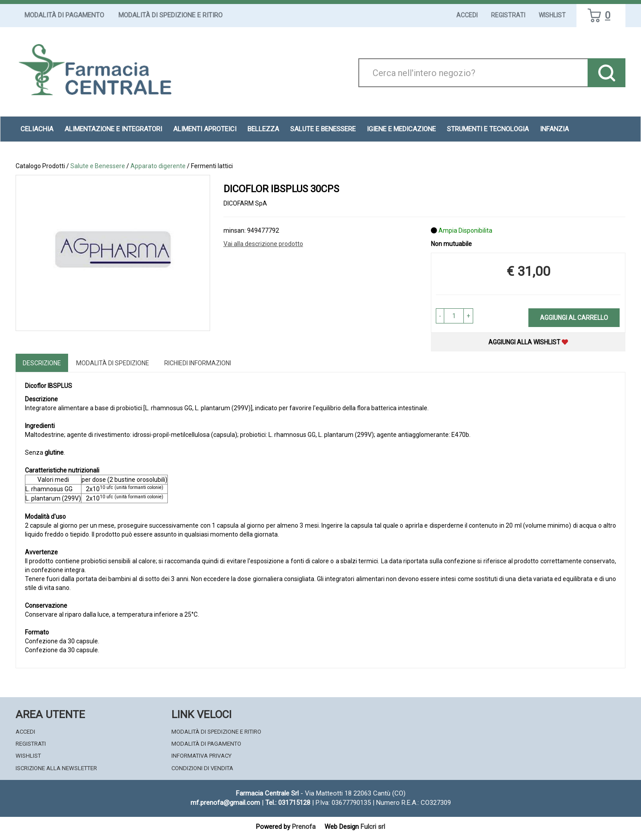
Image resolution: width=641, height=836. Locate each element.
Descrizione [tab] (42, 363)
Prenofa (304, 827)
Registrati (508, 15)
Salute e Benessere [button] (323, 129)
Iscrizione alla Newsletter (56, 768)
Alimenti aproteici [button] (204, 129)
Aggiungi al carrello (574, 317)
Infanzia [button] (554, 129)
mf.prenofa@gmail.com (225, 803)
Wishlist (552, 15)
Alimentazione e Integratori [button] (113, 129)
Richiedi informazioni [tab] (197, 363)
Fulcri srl (373, 827)
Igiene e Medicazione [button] (401, 129)
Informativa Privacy (201, 755)
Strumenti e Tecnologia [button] (488, 129)
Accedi (467, 15)
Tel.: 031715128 (287, 803)
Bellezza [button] (263, 129)
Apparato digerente (158, 166)
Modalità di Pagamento (64, 15)
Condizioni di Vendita (202, 768)
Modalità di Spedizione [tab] (112, 363)
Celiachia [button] (36, 129)
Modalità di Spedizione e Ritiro (170, 15)
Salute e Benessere (97, 166)
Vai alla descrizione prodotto (263, 243)
